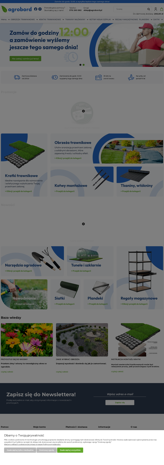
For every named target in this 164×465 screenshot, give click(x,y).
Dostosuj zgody (46, 450)
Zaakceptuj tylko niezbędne (20, 450)
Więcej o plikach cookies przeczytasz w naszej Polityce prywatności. (32, 444)
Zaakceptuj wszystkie (70, 450)
